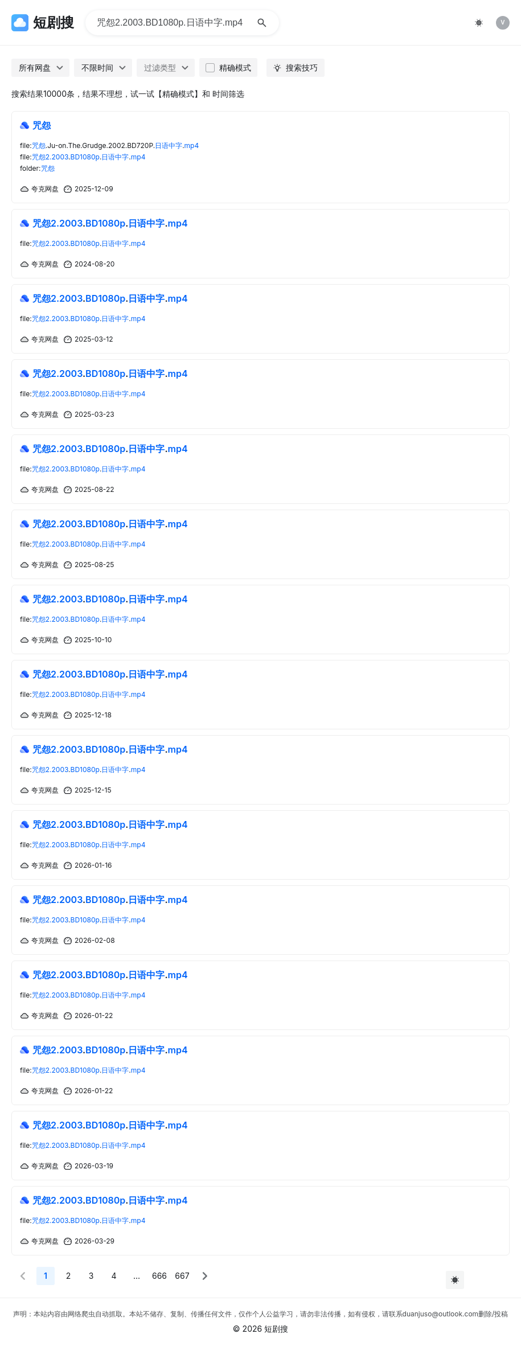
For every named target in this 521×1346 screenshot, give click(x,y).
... (110, 223)
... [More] (136, 1276)
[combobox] (40, 68)
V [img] (502, 22)
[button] (23, 1276)
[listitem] (503, 23)
